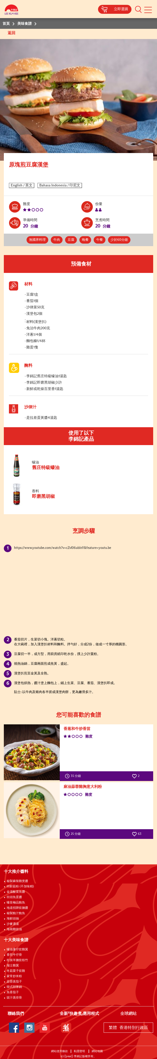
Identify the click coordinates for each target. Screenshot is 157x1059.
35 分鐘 (74, 776)
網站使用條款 (59, 1051)
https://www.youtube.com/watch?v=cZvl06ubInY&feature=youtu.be (62, 548)
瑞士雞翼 (13, 965)
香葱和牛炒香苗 (77, 729)
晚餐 (85, 240)
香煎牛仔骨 (14, 954)
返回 (12, 33)
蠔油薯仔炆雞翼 (17, 949)
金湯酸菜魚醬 (16, 891)
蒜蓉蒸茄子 (14, 981)
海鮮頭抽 (13, 918)
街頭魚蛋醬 (14, 897)
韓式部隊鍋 (14, 987)
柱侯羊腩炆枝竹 (17, 960)
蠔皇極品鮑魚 (16, 902)
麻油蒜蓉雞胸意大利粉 (83, 787)
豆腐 (71, 240)
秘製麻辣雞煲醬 (17, 881)
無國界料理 (37, 240)
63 (136, 834)
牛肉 (56, 240)
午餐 (99, 240)
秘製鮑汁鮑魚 (16, 913)
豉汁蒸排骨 (14, 997)
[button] (138, 9)
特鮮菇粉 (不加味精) (20, 886)
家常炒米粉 (14, 976)
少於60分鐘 (119, 240)
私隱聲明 (80, 1051)
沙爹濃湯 (13, 924)
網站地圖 (98, 1051)
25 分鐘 (74, 834)
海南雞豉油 (14, 929)
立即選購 (121, 9)
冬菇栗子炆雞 (16, 971)
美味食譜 (24, 24)
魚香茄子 (13, 992)
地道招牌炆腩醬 (17, 908)
